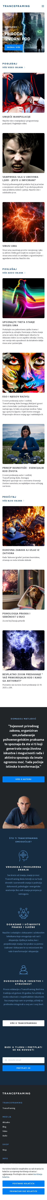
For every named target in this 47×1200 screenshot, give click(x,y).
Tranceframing (9, 1108)
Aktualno (6, 1122)
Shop (5, 1150)
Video (5, 1131)
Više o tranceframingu (23, 1023)
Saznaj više (13, 47)
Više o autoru (23, 779)
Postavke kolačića (24, 1184)
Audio (5, 1135)
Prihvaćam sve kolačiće (23, 1191)
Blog (4, 1127)
